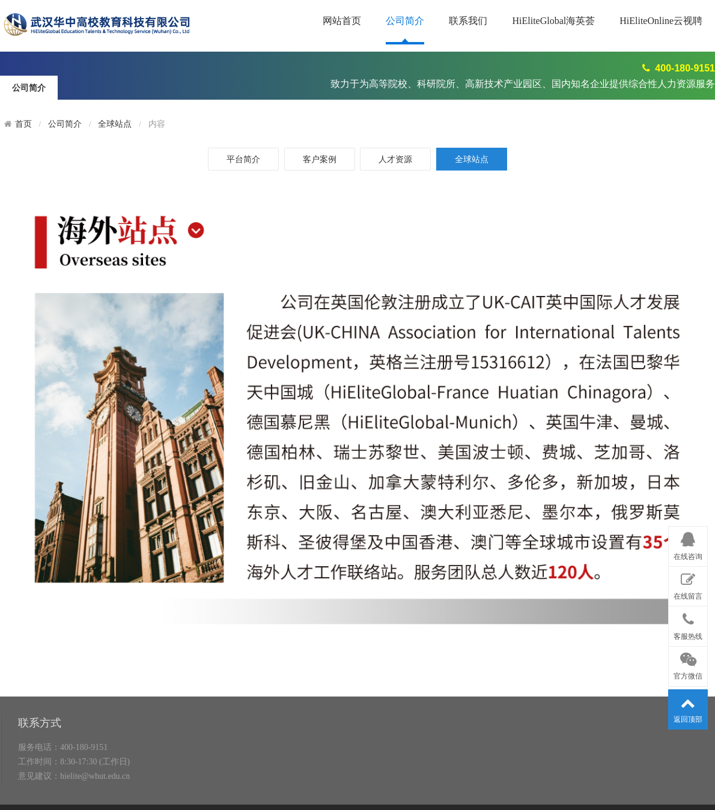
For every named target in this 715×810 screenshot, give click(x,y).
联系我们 (468, 21)
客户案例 (319, 159)
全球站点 (115, 123)
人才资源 (395, 159)
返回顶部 (688, 707)
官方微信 (688, 664)
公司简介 (405, 21)
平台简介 (243, 159)
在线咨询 (688, 544)
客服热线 (688, 624)
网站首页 (342, 21)
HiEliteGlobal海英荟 (553, 21)
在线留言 (688, 584)
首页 (23, 123)
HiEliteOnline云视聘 (660, 21)
